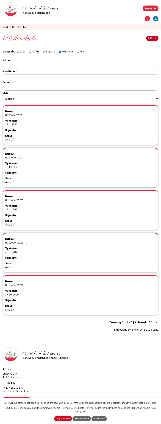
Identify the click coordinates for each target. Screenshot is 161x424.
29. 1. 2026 (11, 124)
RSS (152, 38)
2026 (22, 51)
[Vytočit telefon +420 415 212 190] (147, 18)
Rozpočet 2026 (16, 115)
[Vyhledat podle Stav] (80, 98)
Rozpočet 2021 (16, 285)
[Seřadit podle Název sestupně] (12, 61)
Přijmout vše (63, 418)
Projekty (50, 51)
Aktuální (9, 139)
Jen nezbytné (82, 418)
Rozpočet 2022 (16, 242)
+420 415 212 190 (13, 387)
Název (7, 60)
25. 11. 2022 (12, 209)
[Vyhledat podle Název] (80, 66)
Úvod (5, 27)
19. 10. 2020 (12, 294)
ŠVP (81, 51)
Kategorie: (9, 51)
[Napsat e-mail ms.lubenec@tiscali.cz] (155, 18)
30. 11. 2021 (12, 252)
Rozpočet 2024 (16, 157)
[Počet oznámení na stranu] (153, 322)
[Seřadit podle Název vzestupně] (12, 59)
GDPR (35, 51)
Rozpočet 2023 (16, 200)
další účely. (151, 402)
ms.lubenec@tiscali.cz (15, 391)
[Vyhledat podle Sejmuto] (80, 88)
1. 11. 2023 (11, 167)
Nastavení (99, 418)
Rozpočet (67, 51)
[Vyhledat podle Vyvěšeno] (80, 77)
